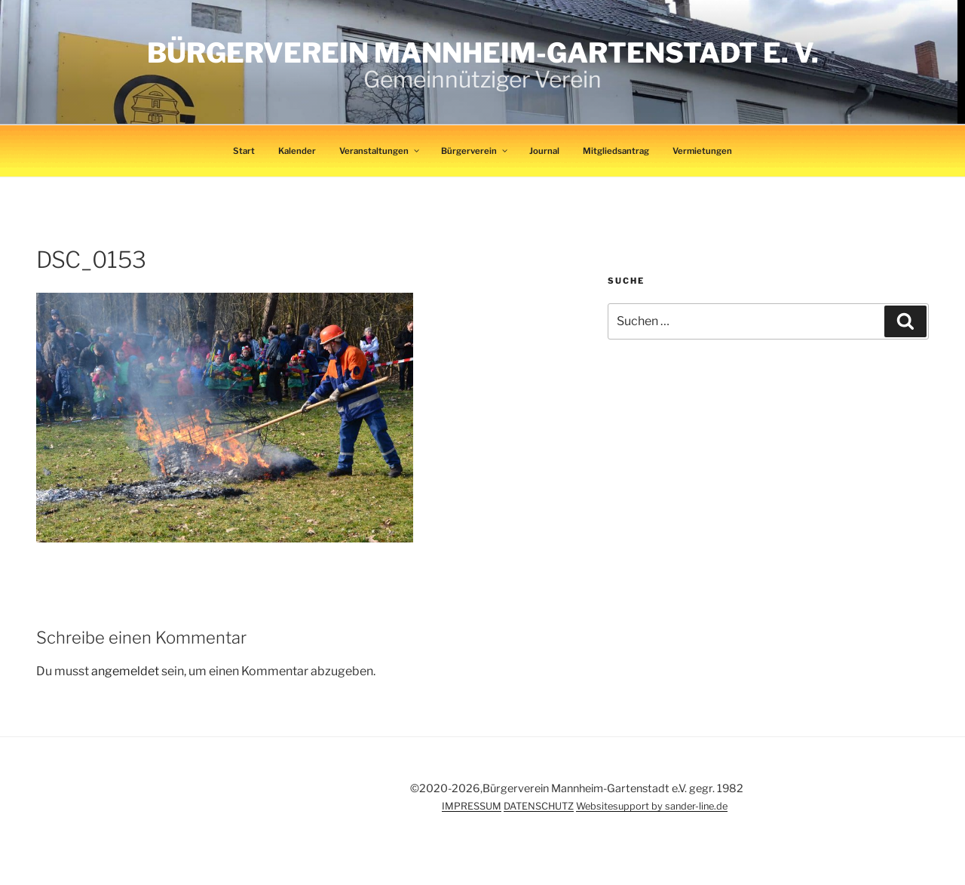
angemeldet (125, 671)
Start (244, 151)
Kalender (297, 151)
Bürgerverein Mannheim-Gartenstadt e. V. (483, 52)
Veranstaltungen (380, 151)
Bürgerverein (475, 151)
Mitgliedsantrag (616, 151)
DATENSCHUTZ (539, 806)
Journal (544, 151)
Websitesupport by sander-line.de (652, 806)
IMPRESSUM (471, 806)
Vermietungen (702, 151)
